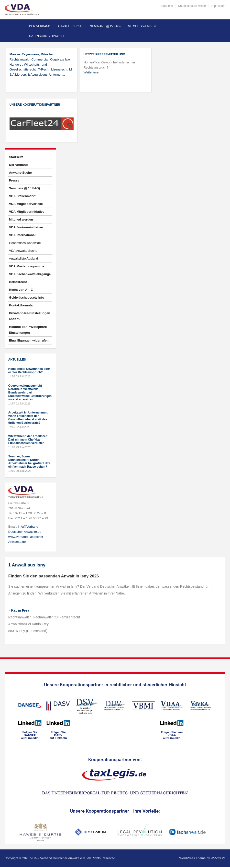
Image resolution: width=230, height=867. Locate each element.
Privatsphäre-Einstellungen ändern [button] (29, 316)
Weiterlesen (92, 72)
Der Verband (39, 26)
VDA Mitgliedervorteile (26, 204)
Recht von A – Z (21, 290)
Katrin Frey (20, 610)
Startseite (167, 6)
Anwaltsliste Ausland (23, 258)
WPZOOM (218, 858)
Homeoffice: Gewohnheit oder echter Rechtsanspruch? (29, 370)
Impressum (218, 6)
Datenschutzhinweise (192, 6)
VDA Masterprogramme (26, 266)
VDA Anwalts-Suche (23, 250)
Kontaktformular (21, 305)
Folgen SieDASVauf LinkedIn (58, 735)
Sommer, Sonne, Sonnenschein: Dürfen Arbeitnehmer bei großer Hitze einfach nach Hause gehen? (29, 461)
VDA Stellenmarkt (22, 196)
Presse (14, 180)
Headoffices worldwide (25, 243)
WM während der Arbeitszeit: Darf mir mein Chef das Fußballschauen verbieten (28, 439)
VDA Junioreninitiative (26, 227)
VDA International (22, 235)
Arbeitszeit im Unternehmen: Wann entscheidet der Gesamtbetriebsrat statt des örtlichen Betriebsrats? (28, 417)
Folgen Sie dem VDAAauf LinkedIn (172, 735)
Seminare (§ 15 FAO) (105, 26)
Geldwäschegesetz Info (26, 297)
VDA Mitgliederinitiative (26, 211)
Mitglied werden (141, 26)
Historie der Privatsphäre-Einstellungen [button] (28, 329)
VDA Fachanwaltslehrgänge (30, 274)
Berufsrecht (18, 282)
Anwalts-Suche (70, 26)
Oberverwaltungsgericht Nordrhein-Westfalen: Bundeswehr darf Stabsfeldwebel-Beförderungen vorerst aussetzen (30, 392)
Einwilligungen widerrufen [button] (29, 340)
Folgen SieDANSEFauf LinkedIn (30, 735)
